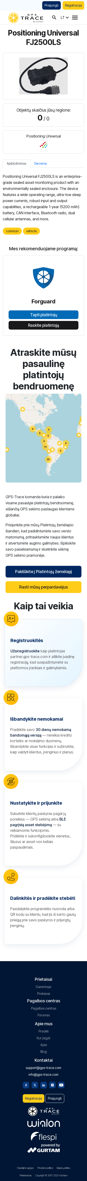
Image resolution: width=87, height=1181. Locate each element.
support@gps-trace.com (43, 1068)
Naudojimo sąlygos (25, 1167)
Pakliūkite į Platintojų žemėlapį (43, 571)
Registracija (73, 5)
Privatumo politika (45, 1167)
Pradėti (44, 1031)
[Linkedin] (43, 1084)
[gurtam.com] (43, 1123)
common (12, 231)
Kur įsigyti (43, 1038)
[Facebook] (26, 1084)
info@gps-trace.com (43, 1074)
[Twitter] (35, 1084)
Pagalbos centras (43, 1008)
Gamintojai (43, 987)
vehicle (31, 231)
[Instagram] (52, 1084)
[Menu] (75, 17)
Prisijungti (51, 5)
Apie (43, 1045)
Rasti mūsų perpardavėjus (43, 587)
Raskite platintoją (43, 325)
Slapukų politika (63, 1167)
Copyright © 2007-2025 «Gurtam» (51, 1175)
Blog (43, 1052)
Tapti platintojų (43, 315)
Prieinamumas (25, 1175)
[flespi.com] (43, 1135)
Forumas (44, 1015)
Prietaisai (43, 994)
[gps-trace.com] (25, 17)
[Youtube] (61, 1084)
